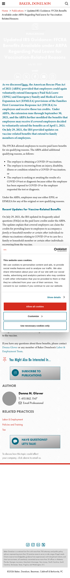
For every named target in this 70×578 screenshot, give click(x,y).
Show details (54, 297)
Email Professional (31, 403)
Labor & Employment (12, 419)
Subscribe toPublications (26, 373)
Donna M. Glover (31, 393)
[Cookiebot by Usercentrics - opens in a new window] (54, 250)
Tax (4, 429)
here (25, 84)
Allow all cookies (35, 306)
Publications (18, 10)
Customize (35, 316)
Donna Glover (9, 347)
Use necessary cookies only (34, 325)
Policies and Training (12, 424)
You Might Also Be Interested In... (26, 359)
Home (5, 10)
